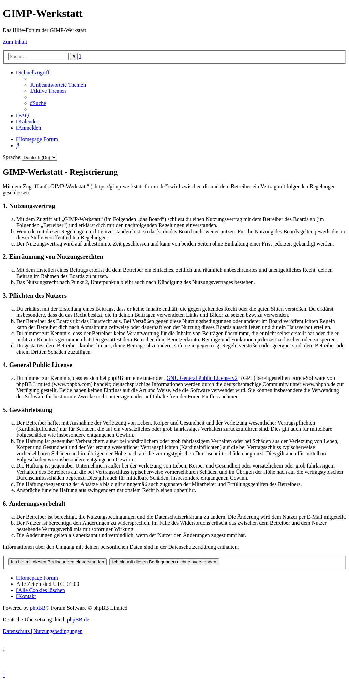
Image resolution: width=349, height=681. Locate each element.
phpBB (37, 608)
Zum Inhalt (15, 42)
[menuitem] (58, 85)
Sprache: (12, 157)
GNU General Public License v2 (202, 378)
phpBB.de (78, 619)
